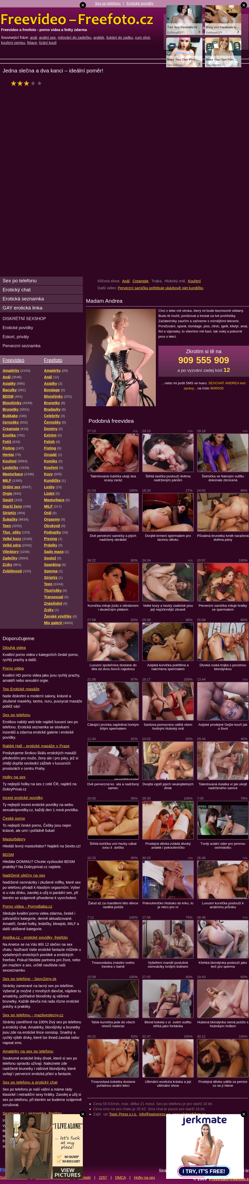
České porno (14, 818)
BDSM (8, 854)
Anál (125, 281)
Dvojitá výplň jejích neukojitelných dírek (167, 786)
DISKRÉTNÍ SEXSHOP (24, 318)
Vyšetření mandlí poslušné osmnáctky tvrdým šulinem (168, 964)
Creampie (141, 281)
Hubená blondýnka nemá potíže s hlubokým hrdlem (222, 1024)
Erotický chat (17, 289)
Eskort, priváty (16, 336)
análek (98, 37)
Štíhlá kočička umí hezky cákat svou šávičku (113, 845)
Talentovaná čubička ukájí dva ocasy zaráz (113, 478)
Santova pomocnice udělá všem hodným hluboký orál (168, 726)
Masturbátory (14, 839)
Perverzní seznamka (22, 345)
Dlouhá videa (14, 647)
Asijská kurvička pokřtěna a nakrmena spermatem (168, 667)
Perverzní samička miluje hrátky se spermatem (223, 607)
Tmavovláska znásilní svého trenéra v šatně (113, 964)
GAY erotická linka (22, 307)
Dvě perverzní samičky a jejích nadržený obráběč (113, 538)
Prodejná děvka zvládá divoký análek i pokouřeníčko (168, 845)
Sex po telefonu (108, 3)
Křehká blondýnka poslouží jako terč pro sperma (223, 964)
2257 (103, 1177)
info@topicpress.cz (154, 1114)
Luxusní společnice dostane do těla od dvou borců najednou (113, 667)
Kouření (194, 281)
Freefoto (53, 360)
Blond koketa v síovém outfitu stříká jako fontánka (168, 1024)
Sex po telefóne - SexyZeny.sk (29, 978)
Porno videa (13, 668)
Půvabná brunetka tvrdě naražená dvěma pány (222, 538)
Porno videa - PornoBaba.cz (27, 906)
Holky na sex (14, 777)
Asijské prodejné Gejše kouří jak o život (222, 726)
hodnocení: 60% (27, 83)
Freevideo (13, 360)
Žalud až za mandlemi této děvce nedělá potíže (113, 905)
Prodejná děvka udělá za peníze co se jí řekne (222, 1083)
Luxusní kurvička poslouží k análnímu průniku (223, 905)
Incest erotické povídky (23, 797)
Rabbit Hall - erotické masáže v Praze (36, 746)
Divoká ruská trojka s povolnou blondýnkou (223, 667)
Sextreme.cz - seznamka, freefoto (32, 1113)
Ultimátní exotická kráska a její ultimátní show (168, 1083)
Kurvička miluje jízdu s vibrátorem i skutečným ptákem (112, 607)
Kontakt (84, 1177)
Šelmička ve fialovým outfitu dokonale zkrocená (223, 478)
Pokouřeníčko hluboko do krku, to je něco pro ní (168, 905)
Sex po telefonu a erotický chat (30, 1082)
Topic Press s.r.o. (123, 1114)
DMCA (120, 1177)
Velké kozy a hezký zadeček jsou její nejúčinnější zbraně (168, 607)
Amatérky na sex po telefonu (28, 1051)
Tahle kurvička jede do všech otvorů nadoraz (113, 1024)
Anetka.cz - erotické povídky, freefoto (35, 937)
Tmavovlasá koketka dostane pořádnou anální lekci (113, 1083)
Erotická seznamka (23, 298)
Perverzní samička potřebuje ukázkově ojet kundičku (160, 288)
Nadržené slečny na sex (24, 875)
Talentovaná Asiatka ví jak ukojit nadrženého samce (223, 786)
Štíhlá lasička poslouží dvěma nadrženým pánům (168, 478)
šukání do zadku (119, 37)
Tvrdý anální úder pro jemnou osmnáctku (223, 845)
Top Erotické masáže (21, 689)
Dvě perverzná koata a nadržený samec (113, 786)
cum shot (142, 37)
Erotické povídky (140, 3)
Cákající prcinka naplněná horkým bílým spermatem (113, 726)
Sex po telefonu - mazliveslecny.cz (33, 1015)
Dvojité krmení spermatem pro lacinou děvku (168, 538)
